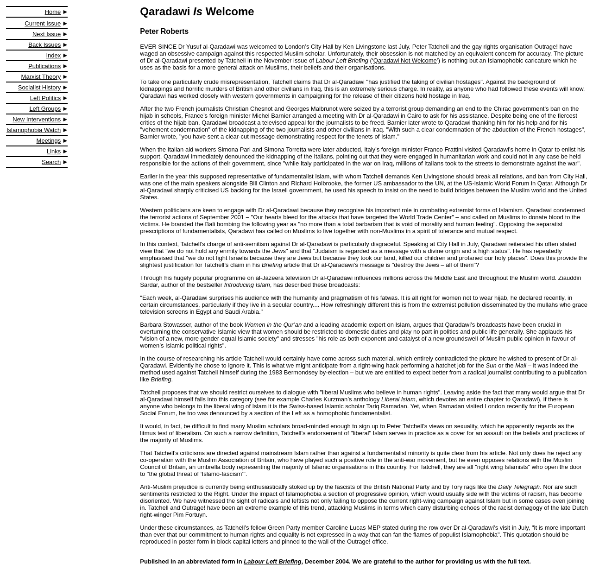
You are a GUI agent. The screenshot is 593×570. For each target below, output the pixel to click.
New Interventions (37, 119)
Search (51, 161)
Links (54, 151)
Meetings (49, 140)
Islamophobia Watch (33, 130)
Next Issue (46, 34)
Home (53, 11)
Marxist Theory (41, 76)
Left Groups (45, 108)
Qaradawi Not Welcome (405, 60)
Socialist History (39, 87)
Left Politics (45, 98)
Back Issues (44, 44)
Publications (44, 66)
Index (53, 55)
